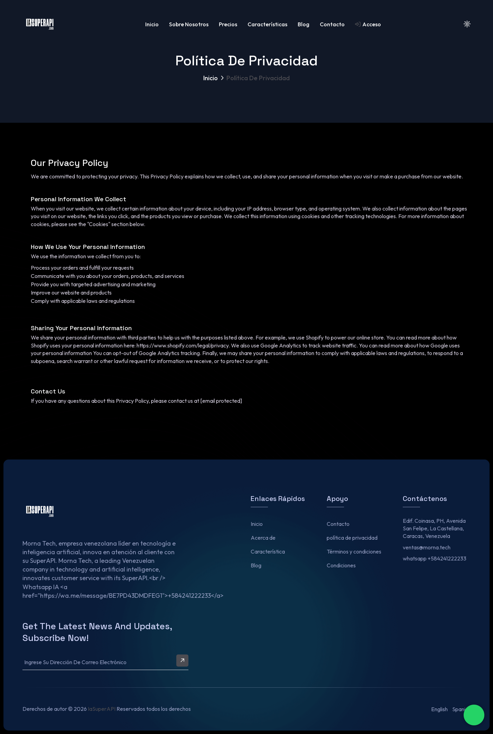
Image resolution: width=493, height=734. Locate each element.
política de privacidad (352, 537)
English (439, 709)
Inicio (152, 24)
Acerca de (263, 537)
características (267, 24)
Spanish (461, 709)
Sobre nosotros (188, 24)
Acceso (368, 24)
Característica (268, 551)
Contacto (332, 24)
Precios (228, 24)
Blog (303, 24)
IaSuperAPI (101, 708)
